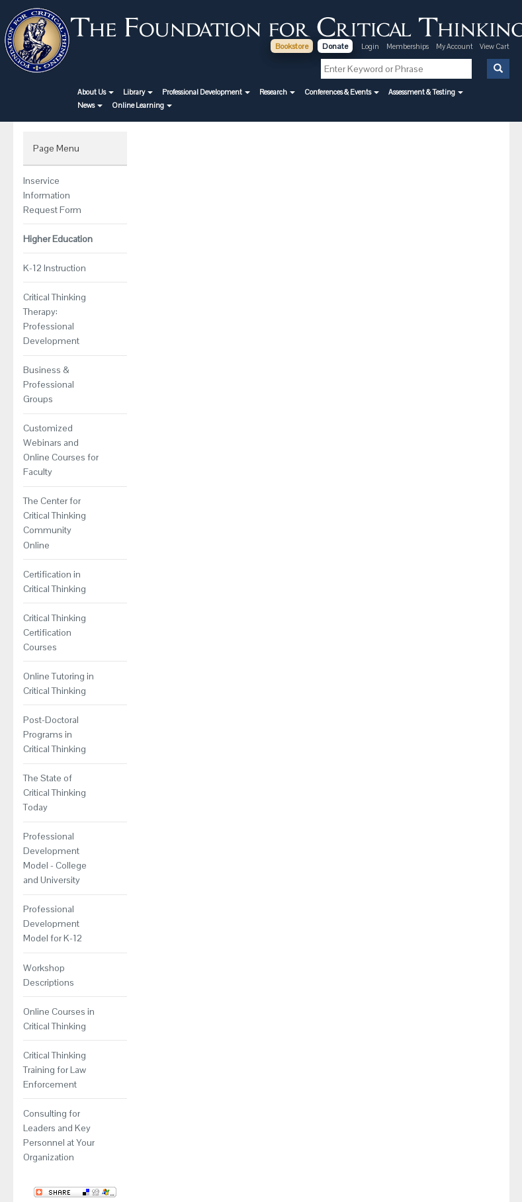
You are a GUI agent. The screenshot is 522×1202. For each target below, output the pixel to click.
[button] (95, 92)
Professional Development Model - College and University (55, 858)
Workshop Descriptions (48, 975)
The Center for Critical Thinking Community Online (54, 522)
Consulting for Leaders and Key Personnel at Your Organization (59, 1135)
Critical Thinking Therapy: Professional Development (54, 319)
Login (370, 46)
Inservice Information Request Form (52, 195)
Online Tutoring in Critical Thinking (58, 683)
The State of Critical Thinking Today (54, 792)
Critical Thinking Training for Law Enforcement (54, 1069)
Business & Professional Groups (48, 384)
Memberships (407, 46)
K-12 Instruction (54, 268)
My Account (455, 46)
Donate (335, 46)
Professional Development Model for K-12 (52, 923)
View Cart (494, 46)
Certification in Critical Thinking (54, 581)
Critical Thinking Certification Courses (54, 632)
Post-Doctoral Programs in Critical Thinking (54, 734)
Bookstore (291, 46)
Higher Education (58, 239)
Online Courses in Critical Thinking (59, 1019)
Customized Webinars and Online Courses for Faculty (61, 450)
